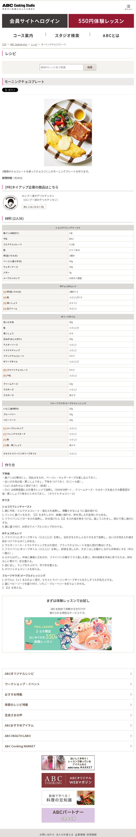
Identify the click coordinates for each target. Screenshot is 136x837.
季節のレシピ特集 (16, 705)
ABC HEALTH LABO (18, 736)
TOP (4, 44)
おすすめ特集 (13, 694)
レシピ (34, 44)
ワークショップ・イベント (22, 684)
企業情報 (80, 834)
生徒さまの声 (13, 715)
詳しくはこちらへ (33, 206)
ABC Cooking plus (18, 44)
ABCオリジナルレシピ (19, 673)
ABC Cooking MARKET (20, 746)
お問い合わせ (47, 834)
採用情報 (91, 834)
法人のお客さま (64, 834)
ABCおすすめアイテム (19, 725)
